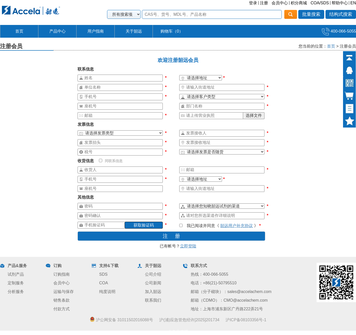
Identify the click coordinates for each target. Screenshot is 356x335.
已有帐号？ (178, 246)
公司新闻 (153, 283)
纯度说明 (107, 291)
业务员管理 (178, 332)
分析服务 (16, 291)
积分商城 (299, 3)
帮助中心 (340, 3)
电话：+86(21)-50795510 (213, 283)
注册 (264, 3)
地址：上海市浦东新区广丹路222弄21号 (227, 309)
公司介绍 (153, 274)
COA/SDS (319, 3)
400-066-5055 (339, 31)
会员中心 (280, 3)
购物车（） (171, 31)
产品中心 (57, 31)
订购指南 (61, 274)
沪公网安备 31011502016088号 (121, 319)
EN (353, 3)
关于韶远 (134, 31)
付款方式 (61, 309)
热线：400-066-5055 (209, 274)
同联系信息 (111, 161)
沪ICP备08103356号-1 (246, 320)
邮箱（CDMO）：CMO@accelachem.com (229, 300)
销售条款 (61, 300)
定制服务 (16, 283)
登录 (253, 3)
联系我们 (153, 300)
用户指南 (95, 31)
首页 (19, 31)
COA (103, 283)
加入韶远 (153, 291)
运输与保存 (63, 291)
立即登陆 (188, 246)
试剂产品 (16, 274)
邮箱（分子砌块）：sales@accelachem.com (231, 291)
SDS (103, 274)
